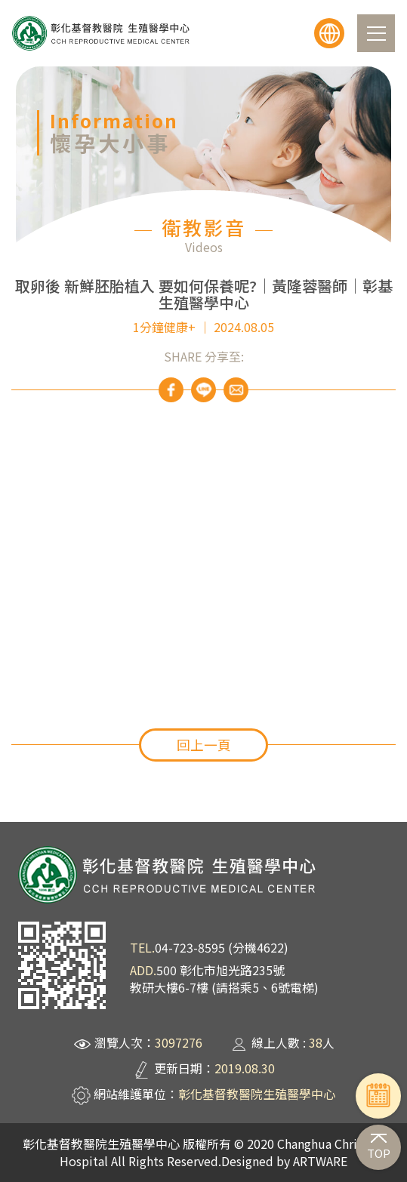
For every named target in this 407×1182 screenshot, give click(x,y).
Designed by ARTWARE (284, 1161)
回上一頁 (204, 744)
